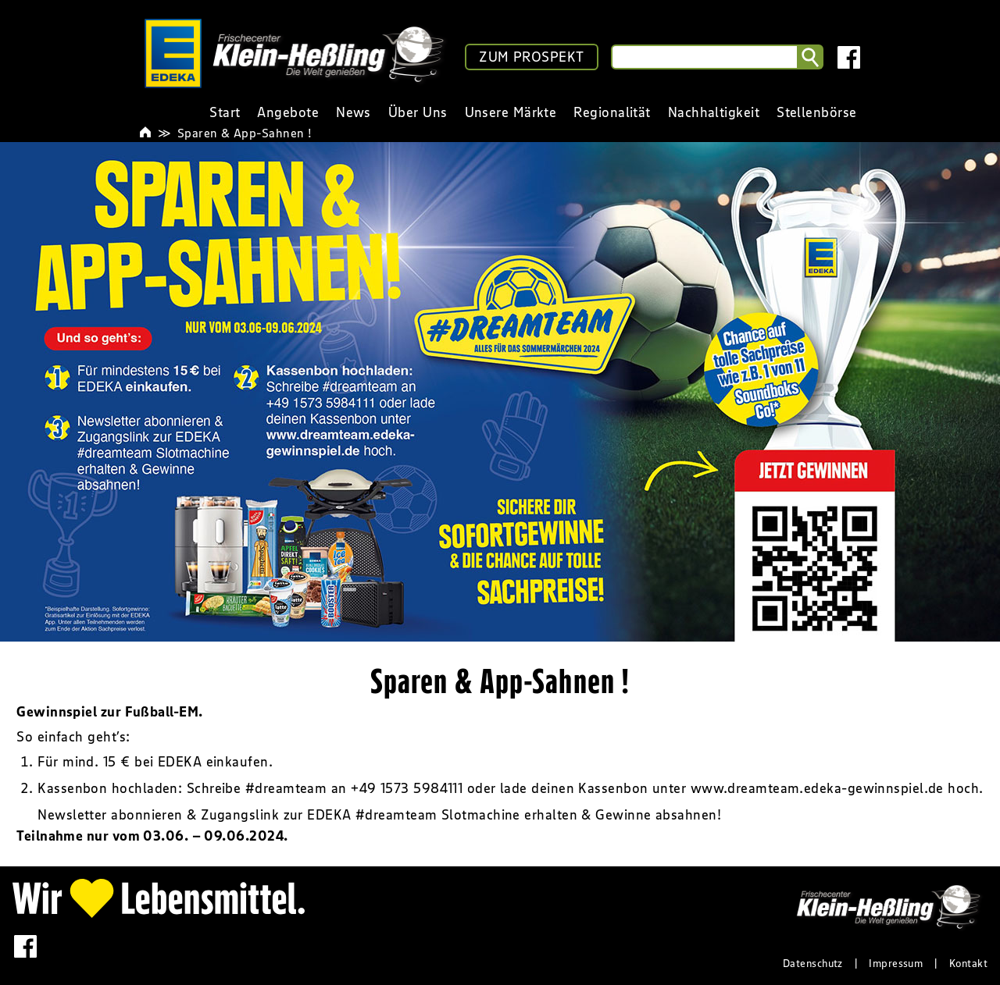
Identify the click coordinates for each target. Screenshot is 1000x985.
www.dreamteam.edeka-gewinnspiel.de (817, 788)
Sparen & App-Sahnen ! (244, 132)
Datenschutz (813, 963)
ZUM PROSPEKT (531, 57)
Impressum (896, 963)
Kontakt (968, 963)
